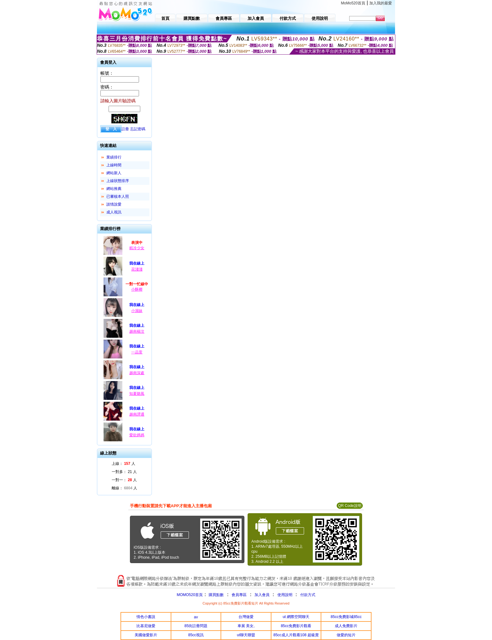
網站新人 (113, 173)
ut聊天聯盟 (246, 635)
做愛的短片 (346, 635)
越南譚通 (136, 414)
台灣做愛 (246, 617)
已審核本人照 (117, 196)
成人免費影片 (346, 626)
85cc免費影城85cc (346, 617)
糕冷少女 (136, 248)
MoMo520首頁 (353, 3)
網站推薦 (113, 188)
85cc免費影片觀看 (296, 626)
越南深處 (136, 373)
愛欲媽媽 (136, 435)
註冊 (125, 129)
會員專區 (239, 595)
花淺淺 (136, 269)
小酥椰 (136, 289)
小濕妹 (136, 311)
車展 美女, (246, 626)
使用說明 (284, 595)
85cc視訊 (196, 635)
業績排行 (113, 157)
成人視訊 (113, 212)
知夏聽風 (136, 393)
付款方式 (307, 595)
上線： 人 (123, 463)
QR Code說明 (349, 505)
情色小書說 (145, 617)
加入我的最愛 (380, 3)
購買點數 (216, 595)
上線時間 (113, 165)
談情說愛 (113, 204)
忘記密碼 (137, 129)
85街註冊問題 (195, 626)
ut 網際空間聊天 (296, 617)
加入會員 (262, 595)
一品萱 (136, 352)
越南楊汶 (136, 331)
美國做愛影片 (146, 635)
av (196, 617)
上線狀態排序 (117, 181)
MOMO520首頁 (190, 595)
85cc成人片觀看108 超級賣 (296, 635)
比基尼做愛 (145, 626)
